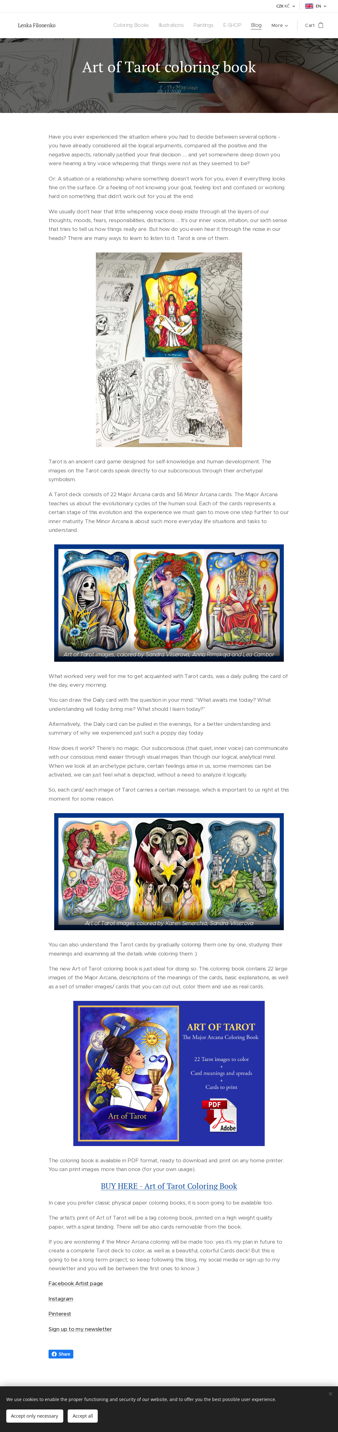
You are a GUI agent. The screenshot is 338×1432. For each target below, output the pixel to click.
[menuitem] (131, 25)
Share (61, 1354)
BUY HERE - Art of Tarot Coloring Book (169, 1186)
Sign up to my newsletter (80, 1329)
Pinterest (60, 1314)
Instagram (61, 1298)
